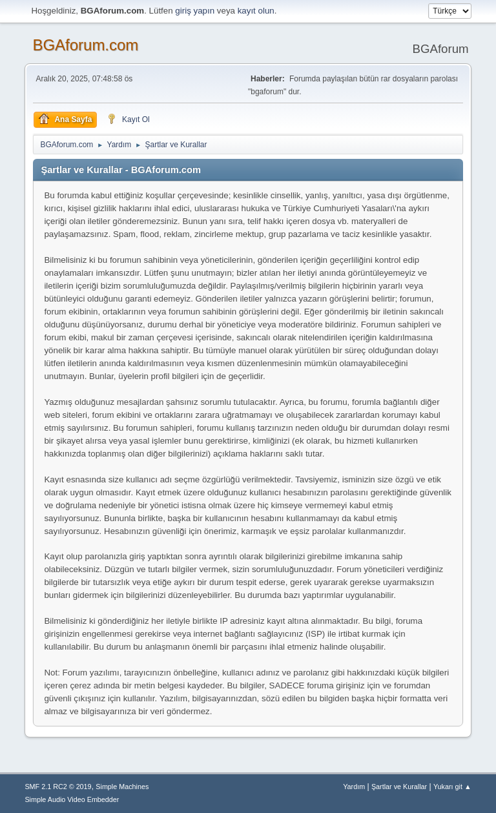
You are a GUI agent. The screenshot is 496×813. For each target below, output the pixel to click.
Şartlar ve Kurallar (399, 786)
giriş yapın (194, 10)
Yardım (354, 786)
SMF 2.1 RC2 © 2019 (58, 786)
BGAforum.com (85, 45)
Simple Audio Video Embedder (72, 799)
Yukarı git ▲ (452, 786)
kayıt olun (256, 10)
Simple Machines (122, 786)
